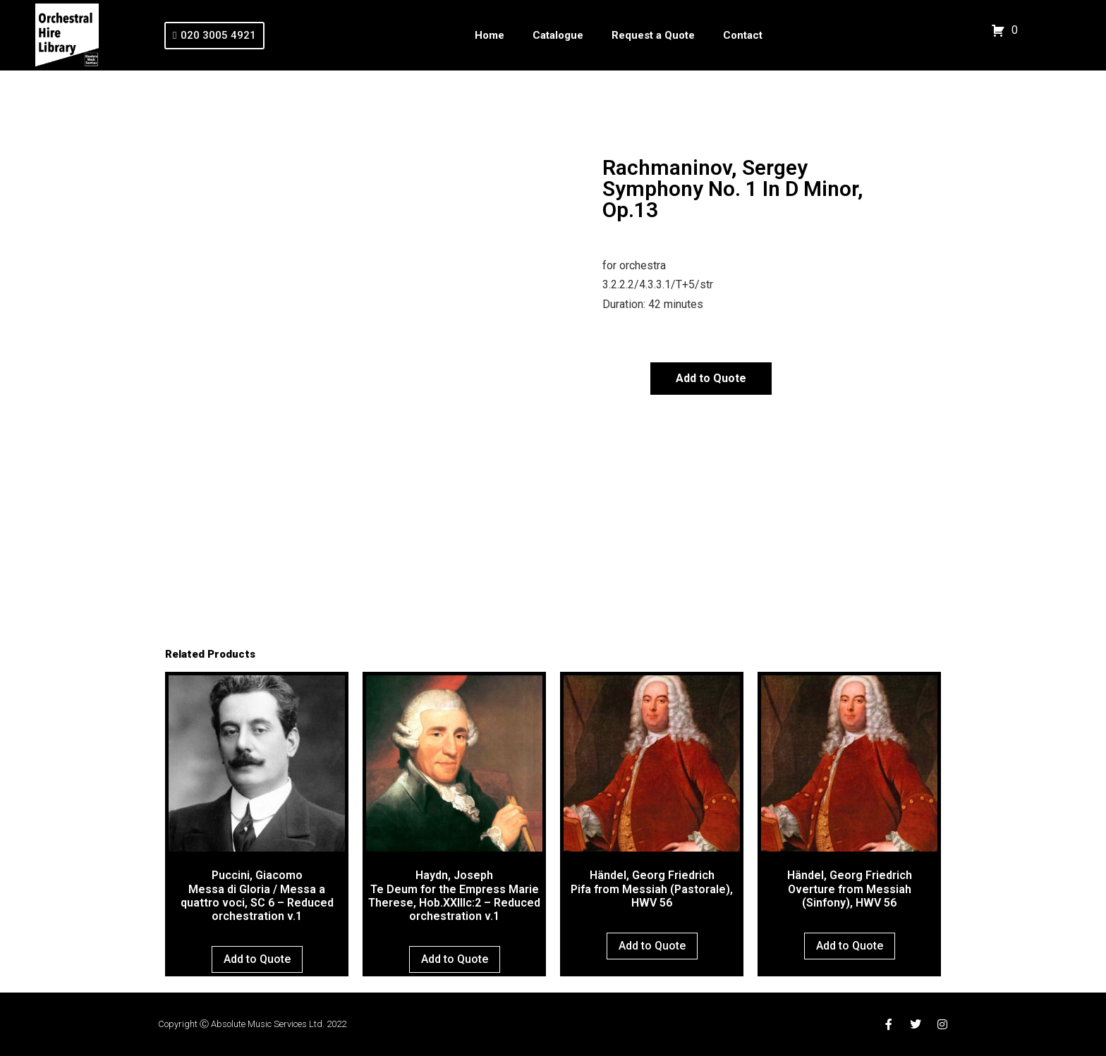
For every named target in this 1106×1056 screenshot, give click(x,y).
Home (489, 35)
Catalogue (558, 35)
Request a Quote (653, 35)
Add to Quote (711, 378)
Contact (742, 35)
